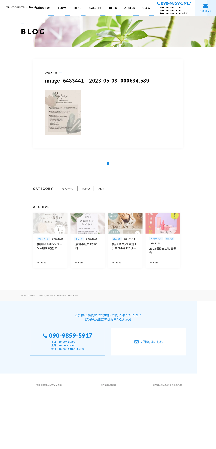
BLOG (113, 7)
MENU (78, 7)
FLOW (62, 7)
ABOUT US (43, 7)
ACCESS (129, 7)
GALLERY (95, 7)
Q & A (146, 7)
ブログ (101, 191)
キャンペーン (68, 191)
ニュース (86, 191)
